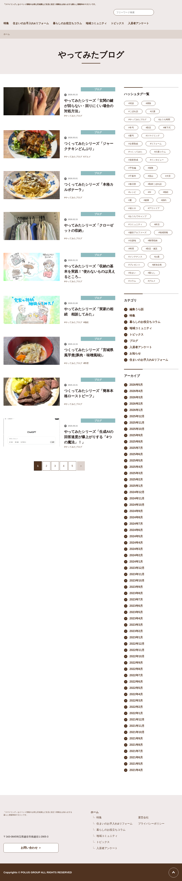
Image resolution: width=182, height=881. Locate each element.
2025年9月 (136, 435)
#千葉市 (132, 176)
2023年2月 (136, 631)
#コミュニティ (135, 224)
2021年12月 (136, 719)
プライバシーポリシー (151, 823)
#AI (149, 192)
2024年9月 (136, 511)
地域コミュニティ (96, 23)
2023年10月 (136, 580)
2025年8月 (136, 441)
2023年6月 (136, 605)
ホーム (7, 34)
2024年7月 (136, 523)
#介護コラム (160, 152)
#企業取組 (133, 143)
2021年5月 (136, 763)
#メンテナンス (135, 256)
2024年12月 (136, 492)
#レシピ (132, 192)
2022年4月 (136, 694)
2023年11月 (136, 574)
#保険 (150, 168)
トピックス (117, 23)
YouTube (147, 872)
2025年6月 (136, 454)
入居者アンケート (138, 23)
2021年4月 (136, 770)
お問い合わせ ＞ (31, 847)
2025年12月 (136, 416)
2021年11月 (136, 725)
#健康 (146, 200)
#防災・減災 (152, 248)
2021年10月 (136, 732)
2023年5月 (136, 612)
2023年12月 (136, 567)
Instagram (138, 872)
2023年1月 (136, 637)
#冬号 (131, 127)
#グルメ (87, 156)
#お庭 (157, 256)
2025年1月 (136, 485)
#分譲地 (132, 240)
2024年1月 (136, 561)
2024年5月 (136, 536)
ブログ (133, 340)
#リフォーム (156, 143)
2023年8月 (136, 593)
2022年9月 (136, 662)
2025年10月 (136, 428)
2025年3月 (136, 473)
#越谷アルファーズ (137, 232)
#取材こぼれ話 (155, 184)
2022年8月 (136, 668)
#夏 (130, 200)
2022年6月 (136, 681)
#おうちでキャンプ (137, 216)
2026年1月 (136, 409)
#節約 (163, 200)
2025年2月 (136, 479)
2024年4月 (136, 542)
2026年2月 (136, 403)
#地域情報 (163, 232)
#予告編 (132, 168)
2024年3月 (136, 548)
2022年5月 (136, 687)
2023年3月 (136, 624)
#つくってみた (135, 152)
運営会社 (143, 817)
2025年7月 (136, 447)
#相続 (86, 322)
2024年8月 (136, 517)
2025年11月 (136, 422)
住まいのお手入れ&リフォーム (31, 23)
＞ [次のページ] (81, 465)
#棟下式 (167, 127)
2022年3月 (136, 700)
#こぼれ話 (133, 111)
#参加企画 (157, 265)
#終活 (157, 224)
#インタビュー (157, 160)
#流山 (150, 176)
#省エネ (132, 208)
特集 (6, 23)
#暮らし (151, 273)
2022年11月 (136, 650)
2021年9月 (136, 738)
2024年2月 (136, 555)
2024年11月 (136, 498)
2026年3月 (136, 397)
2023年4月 (136, 618)
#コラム (132, 281)
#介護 (152, 111)
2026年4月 (136, 391)
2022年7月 (136, 675)
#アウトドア (154, 208)
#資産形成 (133, 160)
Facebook (129, 872)
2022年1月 (136, 713)
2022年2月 (136, 706)
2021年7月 (136, 751)
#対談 (131, 103)
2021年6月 (136, 757)
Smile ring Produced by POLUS (44, 13)
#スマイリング (153, 135)
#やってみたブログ (73, 116)
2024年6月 (136, 529)
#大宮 (168, 176)
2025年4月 (136, 466)
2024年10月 (136, 504)
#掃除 (148, 103)
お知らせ (135, 353)
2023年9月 (136, 586)
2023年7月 (136, 599)
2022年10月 (136, 656)
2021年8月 (136, 744)
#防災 (148, 127)
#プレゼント (134, 265)
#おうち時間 (164, 119)
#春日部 (132, 184)
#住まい (132, 273)
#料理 (86, 363)
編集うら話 (136, 309)
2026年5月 (136, 384)
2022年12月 (136, 643)
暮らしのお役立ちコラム (67, 23)
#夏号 (131, 135)
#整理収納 (153, 240)
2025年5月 (136, 460)
